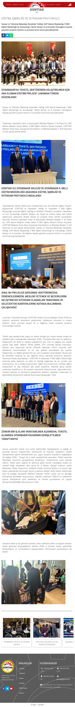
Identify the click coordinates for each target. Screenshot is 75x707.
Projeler (22, 683)
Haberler (22, 673)
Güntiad (21, 668)
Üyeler (21, 678)
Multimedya (23, 688)
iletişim (21, 693)
